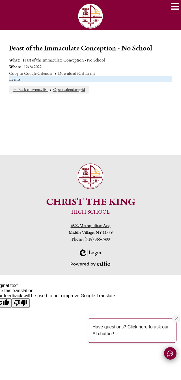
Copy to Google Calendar (31, 73)
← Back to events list (30, 89)
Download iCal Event (76, 73)
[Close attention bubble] (176, 318)
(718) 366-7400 (97, 239)
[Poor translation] (21, 303)
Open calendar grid (69, 89)
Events (14, 79)
